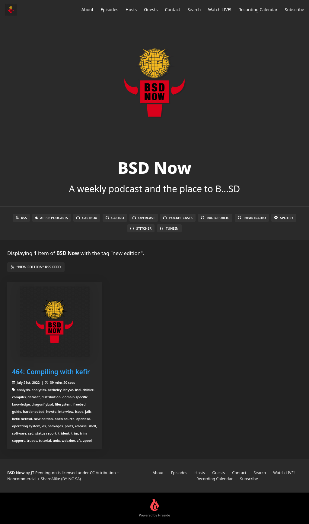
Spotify (283, 217)
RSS (21, 217)
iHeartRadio (252, 217)
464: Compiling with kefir (51, 371)
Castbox (86, 217)
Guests (151, 9)
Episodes (109, 9)
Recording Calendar (258, 9)
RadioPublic (215, 217)
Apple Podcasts (51, 217)
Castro (115, 217)
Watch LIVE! (219, 9)
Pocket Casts (178, 217)
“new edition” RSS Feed (36, 267)
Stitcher (140, 228)
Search (194, 9)
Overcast (143, 217)
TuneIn (169, 228)
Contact (172, 9)
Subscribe (294, 9)
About (87, 9)
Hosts (131, 9)
